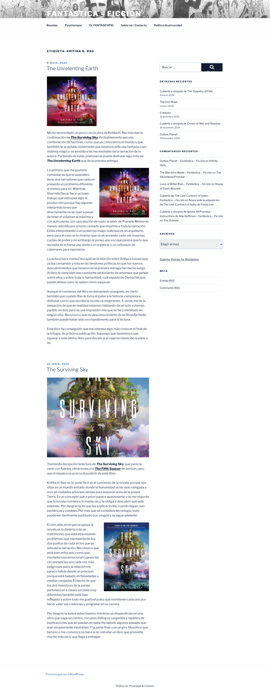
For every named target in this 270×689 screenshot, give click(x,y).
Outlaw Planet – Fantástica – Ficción (182, 160)
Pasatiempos (73, 25)
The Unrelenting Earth (72, 68)
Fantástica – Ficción (94, 13)
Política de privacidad (168, 25)
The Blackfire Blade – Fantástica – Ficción (186, 172)
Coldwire (165, 112)
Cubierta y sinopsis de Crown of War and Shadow (190, 123)
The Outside (171, 220)
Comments (170, 287)
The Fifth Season (108, 469)
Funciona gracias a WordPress (65, 674)
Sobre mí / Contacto (134, 25)
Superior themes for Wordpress (179, 259)
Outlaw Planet (168, 134)
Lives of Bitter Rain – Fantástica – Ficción (185, 184)
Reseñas (52, 25)
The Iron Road (168, 101)
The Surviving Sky (84, 137)
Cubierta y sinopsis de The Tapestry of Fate (186, 91)
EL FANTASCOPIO (101, 25)
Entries (167, 280)
